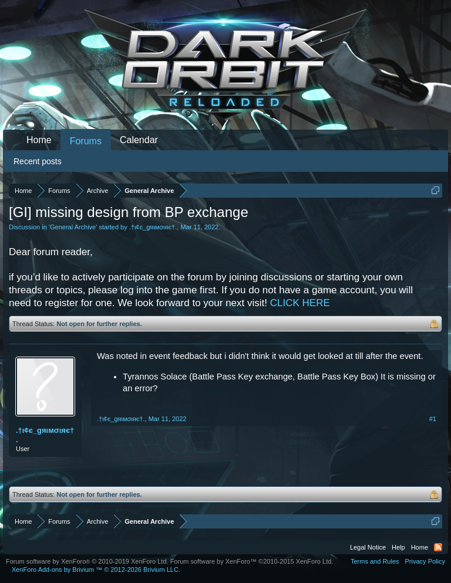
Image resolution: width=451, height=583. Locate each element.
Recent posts (38, 161)
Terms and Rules (375, 561)
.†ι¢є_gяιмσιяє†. (153, 227)
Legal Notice (368, 547)
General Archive (73, 227)
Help (398, 547)
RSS (438, 547)
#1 (432, 418)
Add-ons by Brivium (96, 569)
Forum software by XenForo (87, 561)
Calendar (139, 140)
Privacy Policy (425, 561)
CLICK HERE (300, 303)
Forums (86, 141)
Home (39, 140)
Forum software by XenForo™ (252, 561)
